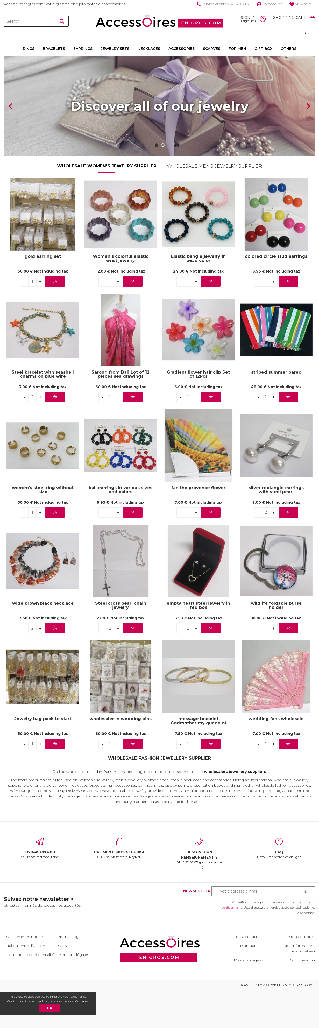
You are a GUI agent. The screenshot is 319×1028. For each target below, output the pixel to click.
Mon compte (300, 974)
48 (276, 424)
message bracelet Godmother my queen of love (198, 758)
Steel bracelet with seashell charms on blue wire (43, 412)
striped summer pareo (276, 410)
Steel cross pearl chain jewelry (120, 643)
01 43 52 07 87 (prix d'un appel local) (199, 890)
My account (269, 4)
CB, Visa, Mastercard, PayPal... (120, 885)
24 (198, 308)
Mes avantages (247, 997)
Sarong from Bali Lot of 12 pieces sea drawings (120, 412)
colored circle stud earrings (276, 294)
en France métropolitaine (40, 885)
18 (276, 655)
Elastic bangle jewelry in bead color (198, 296)
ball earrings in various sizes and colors (120, 527)
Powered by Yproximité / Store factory (276, 1022)
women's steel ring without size (43, 527)
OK (49, 1008)
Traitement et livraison (25, 983)
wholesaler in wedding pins (120, 756)
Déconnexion (300, 997)
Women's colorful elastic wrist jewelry (120, 296)
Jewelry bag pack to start (42, 756)
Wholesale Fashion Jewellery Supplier (159, 795)
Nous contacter (247, 974)
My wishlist (300, 4)
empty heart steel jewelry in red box (198, 643)
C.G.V (63, 983)
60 (120, 424)
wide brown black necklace (43, 641)
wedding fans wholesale (276, 756)
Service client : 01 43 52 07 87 (223, 4)
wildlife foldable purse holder (276, 643)
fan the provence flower (198, 525)
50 (43, 308)
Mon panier (250, 983)
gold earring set (43, 294)
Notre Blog (68, 974)
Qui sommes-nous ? (24, 974)
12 (120, 308)
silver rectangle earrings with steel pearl (276, 527)
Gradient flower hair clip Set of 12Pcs (198, 412)
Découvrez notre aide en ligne (279, 885)
